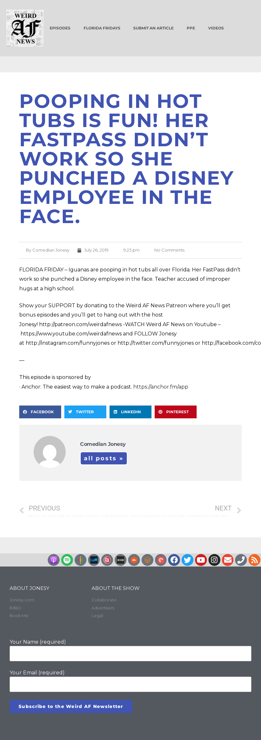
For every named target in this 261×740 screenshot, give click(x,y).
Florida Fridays (102, 28)
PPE (191, 28)
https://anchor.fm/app (160, 387)
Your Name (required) (130, 650)
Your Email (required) (130, 681)
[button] (40, 412)
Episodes (60, 28)
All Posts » (104, 458)
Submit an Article (153, 28)
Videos (216, 28)
